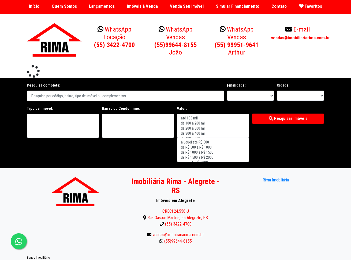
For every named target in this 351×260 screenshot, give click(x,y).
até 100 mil (213, 118)
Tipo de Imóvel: (40, 108)
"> (63, 126)
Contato (279, 6)
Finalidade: (236, 85)
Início (34, 6)
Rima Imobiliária (276, 180)
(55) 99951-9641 (237, 41)
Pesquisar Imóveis (288, 118)
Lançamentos (102, 6)
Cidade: (283, 85)
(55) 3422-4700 (114, 37)
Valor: (182, 108)
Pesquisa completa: (43, 85)
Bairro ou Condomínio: (121, 108)
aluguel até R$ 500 (213, 142)
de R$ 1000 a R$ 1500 (213, 152)
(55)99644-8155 (175, 41)
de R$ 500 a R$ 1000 (213, 147)
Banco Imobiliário (38, 257)
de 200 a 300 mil (213, 128)
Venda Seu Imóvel (187, 6)
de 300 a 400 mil (213, 133)
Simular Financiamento (237, 6)
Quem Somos (64, 6)
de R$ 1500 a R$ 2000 (213, 157)
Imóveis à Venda (142, 6)
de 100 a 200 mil (213, 123)
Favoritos (310, 6)
